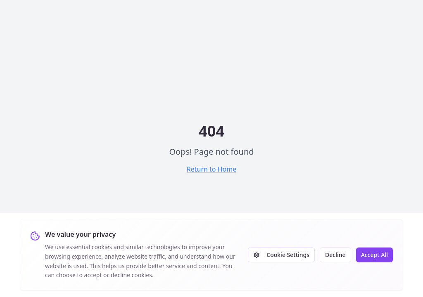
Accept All (374, 255)
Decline (335, 255)
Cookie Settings (281, 255)
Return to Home (211, 169)
